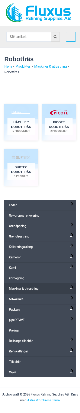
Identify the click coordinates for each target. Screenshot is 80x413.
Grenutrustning (42, 236)
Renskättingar (42, 351)
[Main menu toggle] (71, 37)
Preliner (14, 330)
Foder (42, 205)
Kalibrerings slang (42, 247)
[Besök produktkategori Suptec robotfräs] (21, 167)
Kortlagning (16, 278)
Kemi (42, 268)
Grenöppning (42, 226)
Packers (42, 309)
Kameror (42, 257)
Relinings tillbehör (42, 341)
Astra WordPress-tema (43, 400)
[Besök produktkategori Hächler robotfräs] (21, 122)
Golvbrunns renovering (24, 215)
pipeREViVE (42, 320)
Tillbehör (15, 362)
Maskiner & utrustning (42, 289)
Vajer (42, 372)
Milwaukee (42, 299)
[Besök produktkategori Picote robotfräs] (59, 122)
